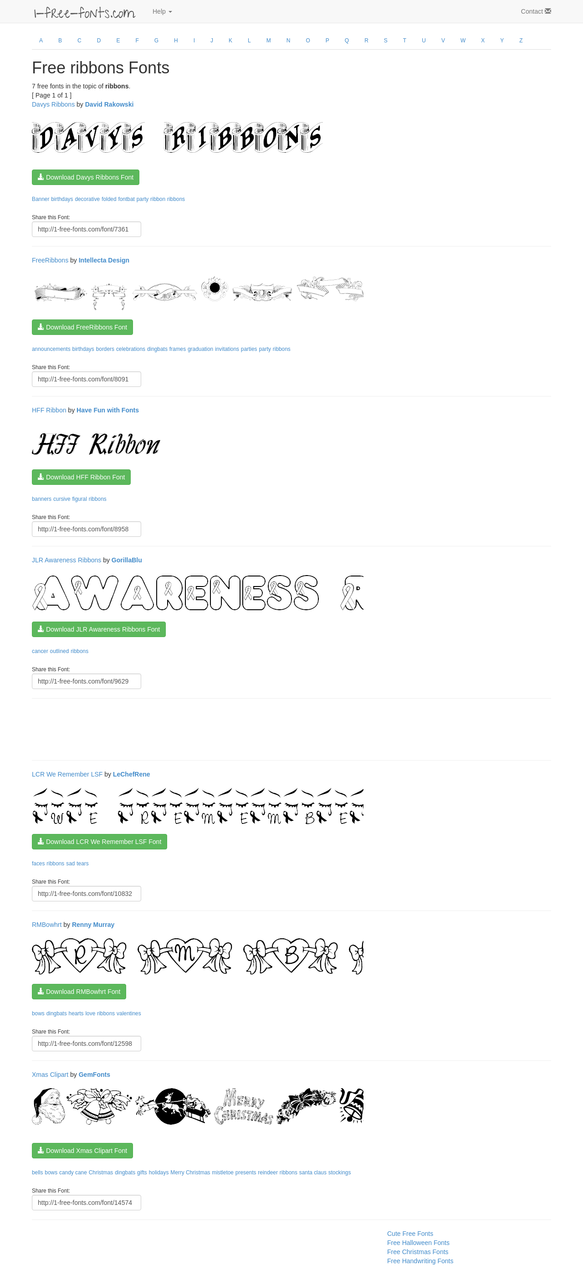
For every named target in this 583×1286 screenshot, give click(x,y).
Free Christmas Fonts (418, 1251)
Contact (536, 11)
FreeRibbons (50, 260)
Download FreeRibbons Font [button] (82, 327)
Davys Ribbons (53, 104)
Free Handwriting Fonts (420, 1261)
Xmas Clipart (50, 1074)
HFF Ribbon (49, 410)
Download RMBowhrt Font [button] (79, 991)
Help (162, 11)
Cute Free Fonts (410, 1233)
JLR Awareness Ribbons (66, 560)
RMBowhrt (46, 924)
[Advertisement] (197, 728)
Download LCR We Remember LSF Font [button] (99, 841)
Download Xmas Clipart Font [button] (82, 1150)
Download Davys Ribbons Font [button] (85, 177)
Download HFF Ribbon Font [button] (81, 477)
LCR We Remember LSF (67, 774)
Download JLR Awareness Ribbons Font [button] (99, 629)
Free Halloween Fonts (418, 1242)
